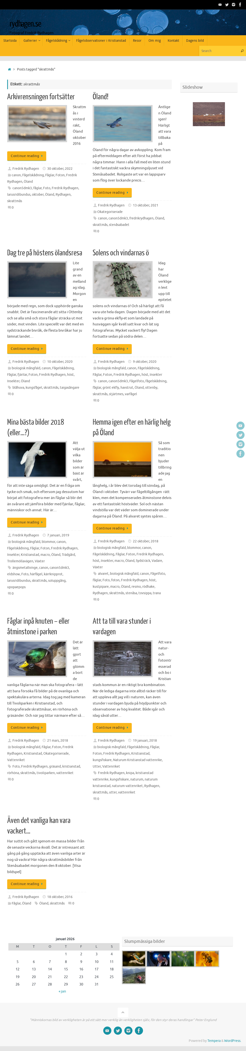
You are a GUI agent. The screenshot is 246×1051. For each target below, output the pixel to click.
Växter (40, 561)
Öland (28, 182)
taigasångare (69, 388)
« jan (62, 991)
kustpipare (101, 587)
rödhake (148, 587)
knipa (130, 773)
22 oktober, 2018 (145, 541)
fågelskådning (155, 381)
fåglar (37, 188)
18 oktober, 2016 (60, 897)
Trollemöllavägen (20, 561)
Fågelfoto (136, 381)
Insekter (13, 381)
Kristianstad (30, 555)
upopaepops (16, 587)
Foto (46, 188)
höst (70, 375)
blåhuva (18, 388)
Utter (97, 766)
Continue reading (27, 156)
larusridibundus (18, 195)
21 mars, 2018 (57, 741)
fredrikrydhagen (141, 218)
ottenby (151, 388)
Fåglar (49, 175)
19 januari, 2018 (145, 741)
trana (157, 593)
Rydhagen (63, 195)
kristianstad (71, 766)
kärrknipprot (53, 574)
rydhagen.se (25, 24)
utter (113, 792)
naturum (136, 779)
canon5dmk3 (22, 188)
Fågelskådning (33, 175)
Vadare (157, 561)
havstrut (126, 388)
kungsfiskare (102, 760)
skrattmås (14, 201)
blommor (48, 542)
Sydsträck (143, 561)
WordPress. (232, 1041)
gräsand (55, 766)
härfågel (36, 574)
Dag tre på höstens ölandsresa (44, 253)
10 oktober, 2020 (60, 362)
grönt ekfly (111, 388)
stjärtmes (116, 394)
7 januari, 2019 (58, 535)
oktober (38, 195)
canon (16, 175)
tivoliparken (46, 773)
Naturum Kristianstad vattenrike (137, 760)
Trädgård (68, 555)
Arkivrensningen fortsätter (41, 97)
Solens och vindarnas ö (121, 253)
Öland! (101, 97)
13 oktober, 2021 (145, 205)
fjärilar (22, 375)
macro (45, 555)
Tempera (214, 1041)
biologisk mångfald (26, 368)
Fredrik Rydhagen (25, 169)
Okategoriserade (110, 212)
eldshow (13, 574)
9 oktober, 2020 (144, 362)
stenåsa (131, 593)
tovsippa (144, 593)
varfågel (131, 394)
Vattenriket (16, 760)
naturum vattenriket (127, 786)
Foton (60, 175)
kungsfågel (34, 388)
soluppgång (57, 581)
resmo (136, 587)
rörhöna (13, 773)
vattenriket (65, 773)
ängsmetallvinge (25, 568)
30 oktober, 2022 (60, 169)
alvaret (103, 574)
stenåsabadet (119, 225)
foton (115, 580)
